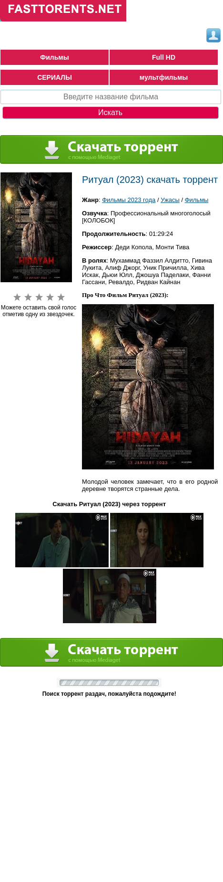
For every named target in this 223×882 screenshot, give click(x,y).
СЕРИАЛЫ (54, 77)
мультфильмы (164, 77)
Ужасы (170, 199)
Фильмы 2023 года (128, 199)
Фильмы (54, 57)
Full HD (163, 57)
